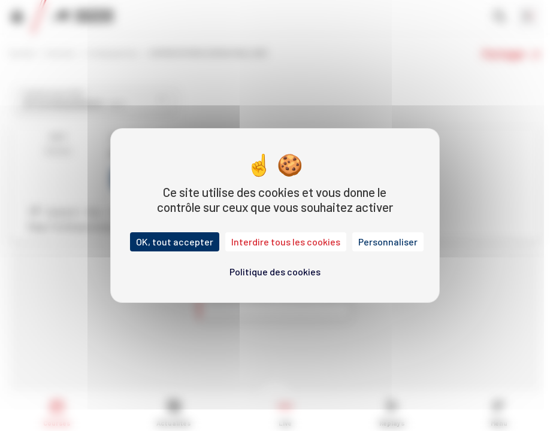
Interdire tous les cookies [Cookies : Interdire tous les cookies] (285, 241)
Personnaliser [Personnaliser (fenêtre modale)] (388, 241)
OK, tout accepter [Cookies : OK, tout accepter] (174, 241)
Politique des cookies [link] (275, 271)
